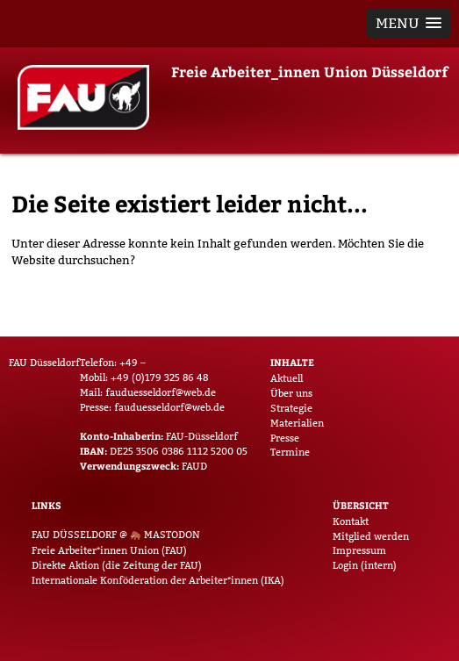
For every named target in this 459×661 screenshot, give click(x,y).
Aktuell (286, 378)
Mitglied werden (371, 536)
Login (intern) (365, 565)
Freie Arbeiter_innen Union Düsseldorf (309, 71)
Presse (284, 438)
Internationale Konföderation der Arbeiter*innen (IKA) (158, 580)
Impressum (359, 550)
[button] (408, 23)
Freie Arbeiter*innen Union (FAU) (109, 550)
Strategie (291, 408)
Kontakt (351, 521)
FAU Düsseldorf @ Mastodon (116, 534)
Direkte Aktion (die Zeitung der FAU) (117, 565)
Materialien (297, 423)
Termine (290, 452)
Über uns (291, 393)
